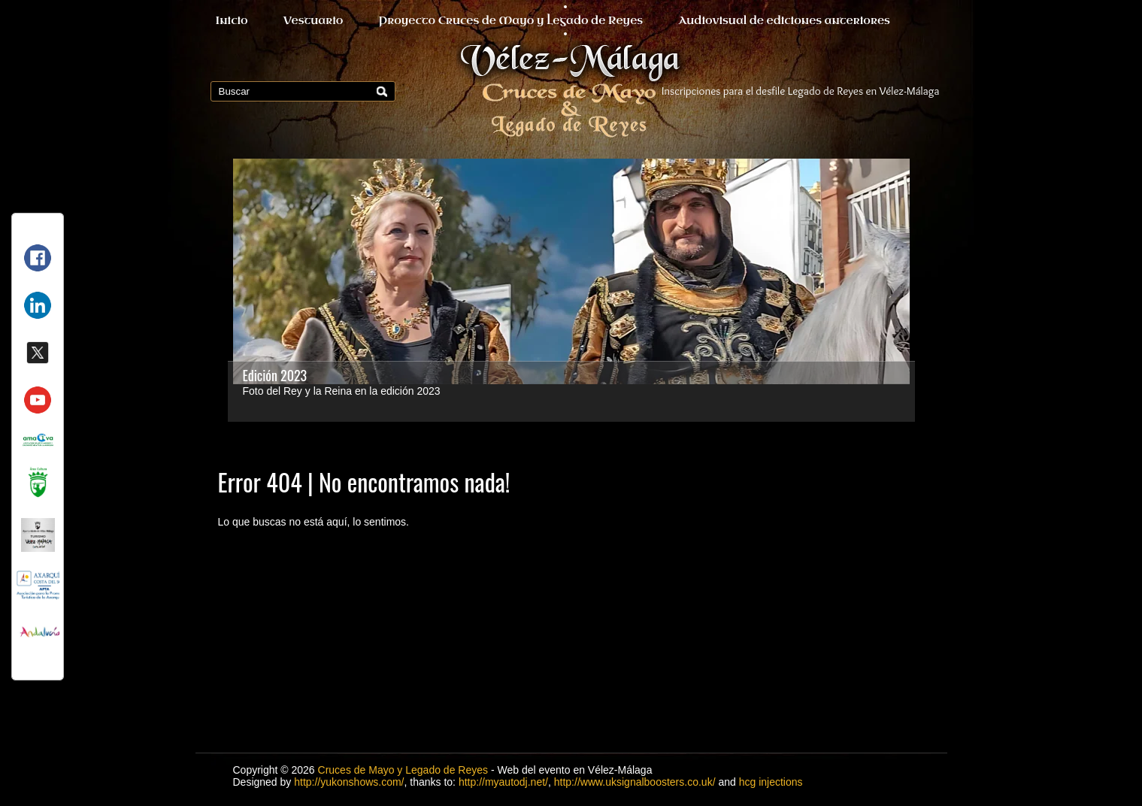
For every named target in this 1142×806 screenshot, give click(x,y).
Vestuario (313, 21)
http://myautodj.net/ (503, 782)
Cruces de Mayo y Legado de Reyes (403, 770)
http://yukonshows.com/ (349, 782)
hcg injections (771, 782)
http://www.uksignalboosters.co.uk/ (635, 782)
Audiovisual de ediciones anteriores (784, 21)
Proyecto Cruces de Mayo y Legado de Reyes (510, 21)
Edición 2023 (275, 375)
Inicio (232, 21)
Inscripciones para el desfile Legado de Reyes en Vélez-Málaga (801, 91)
